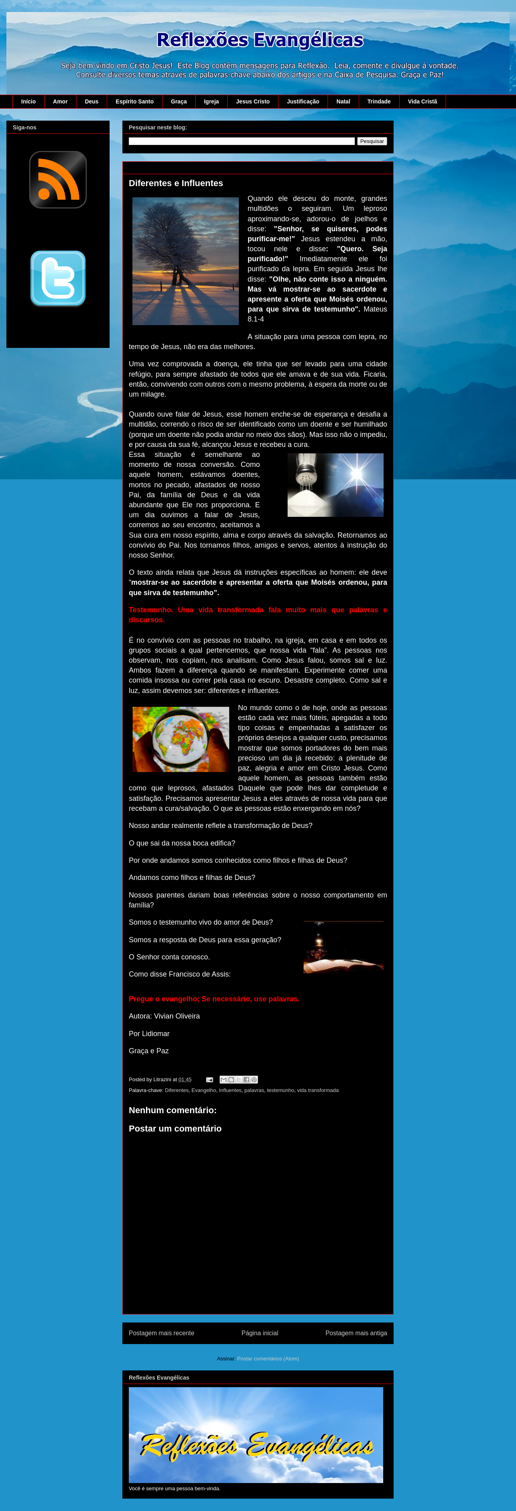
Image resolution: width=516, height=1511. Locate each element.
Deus (91, 101)
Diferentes (176, 1090)
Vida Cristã (422, 101)
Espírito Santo (135, 101)
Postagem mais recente (161, 1333)
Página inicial (260, 1333)
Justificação (303, 101)
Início (28, 101)
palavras (254, 1090)
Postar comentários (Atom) (268, 1359)
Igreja (211, 101)
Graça (179, 101)
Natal (343, 101)
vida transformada (318, 1090)
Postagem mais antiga (356, 1333)
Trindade (379, 101)
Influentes (230, 1090)
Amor (60, 101)
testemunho (280, 1090)
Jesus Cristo (253, 101)
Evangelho (204, 1090)
